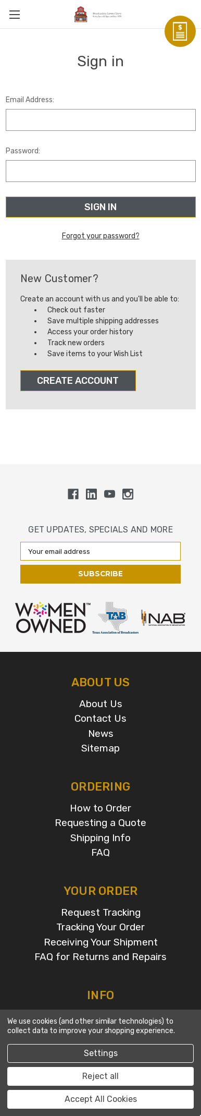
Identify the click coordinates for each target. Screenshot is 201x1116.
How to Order (100, 808)
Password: (23, 151)
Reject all (100, 1076)
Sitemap (100, 748)
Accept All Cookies (101, 1099)
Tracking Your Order (100, 927)
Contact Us (100, 718)
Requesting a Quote (100, 823)
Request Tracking (101, 912)
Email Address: (30, 99)
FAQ (100, 852)
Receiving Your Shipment (101, 942)
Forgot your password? (101, 236)
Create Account (78, 380)
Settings (101, 1053)
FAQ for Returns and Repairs (100, 957)
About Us (100, 704)
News (101, 733)
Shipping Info (100, 838)
